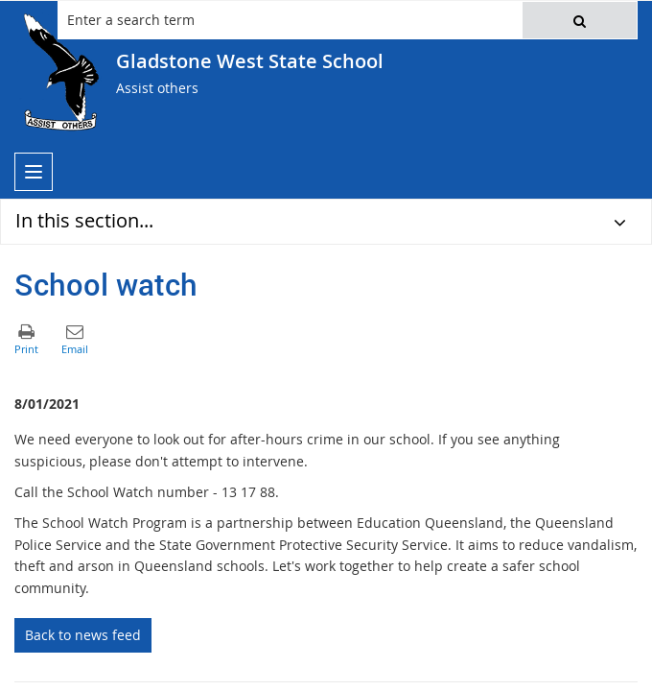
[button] (580, 20)
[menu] (33, 172)
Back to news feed (83, 635)
